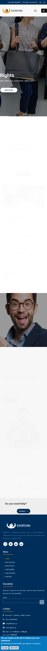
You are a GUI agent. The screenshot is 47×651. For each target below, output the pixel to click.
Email (5, 597)
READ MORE (9, 90)
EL (41, 2)
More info (14, 648)
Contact (22, 511)
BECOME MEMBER (14, 2)
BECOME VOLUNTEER (30, 2)
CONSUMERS (9, 569)
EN (44, 2)
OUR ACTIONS (10, 573)
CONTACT (8, 577)
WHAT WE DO (10, 566)
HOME (7, 559)
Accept (5, 648)
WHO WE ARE (10, 562)
